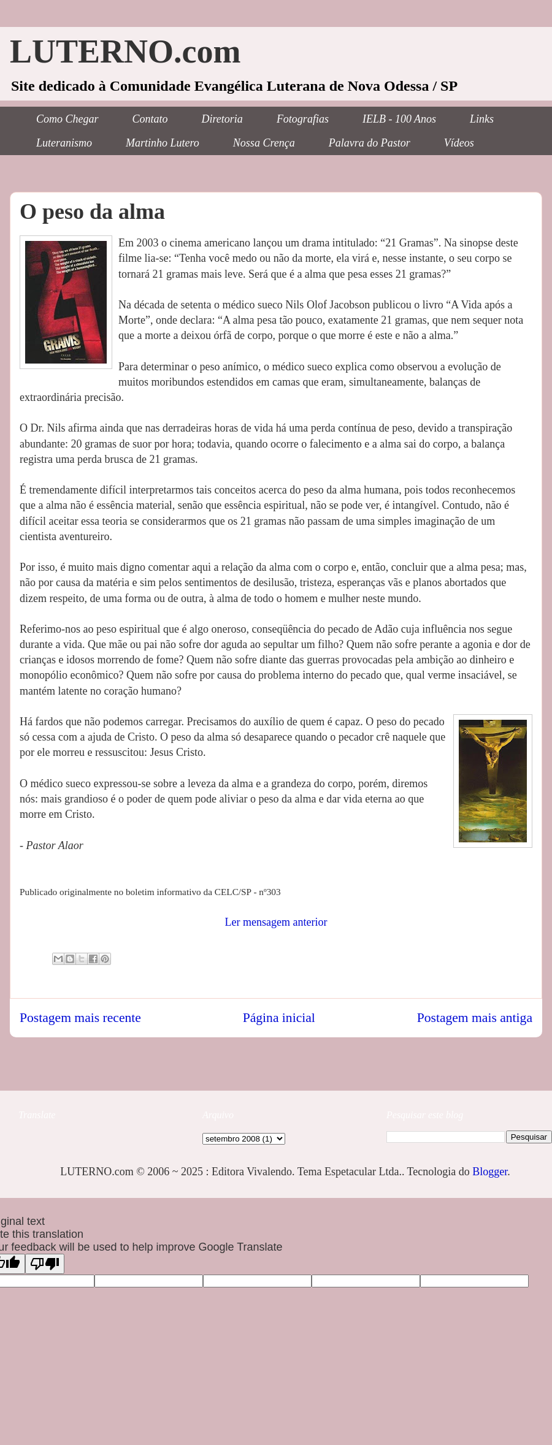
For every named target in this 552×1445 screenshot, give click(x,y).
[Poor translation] (44, 1264)
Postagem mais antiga (474, 1017)
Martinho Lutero (162, 143)
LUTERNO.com (125, 51)
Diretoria (222, 119)
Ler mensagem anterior (276, 922)
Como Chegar (67, 119)
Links (482, 119)
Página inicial (279, 1017)
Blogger (489, 1171)
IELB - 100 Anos (399, 119)
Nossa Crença (264, 143)
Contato (150, 119)
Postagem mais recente (80, 1017)
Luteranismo (64, 143)
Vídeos (459, 143)
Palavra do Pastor (369, 143)
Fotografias (303, 119)
